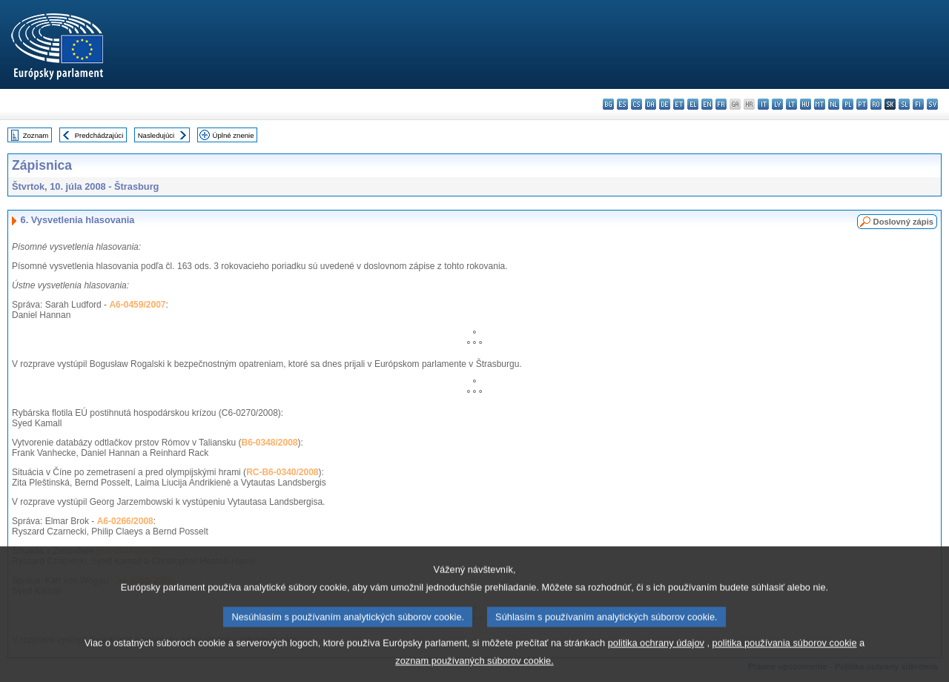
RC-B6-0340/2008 (282, 472)
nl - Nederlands (833, 104)
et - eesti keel (678, 104)
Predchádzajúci (99, 135)
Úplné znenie (233, 135)
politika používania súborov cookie (784, 655)
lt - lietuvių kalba (791, 104)
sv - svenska (932, 104)
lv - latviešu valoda (777, 104)
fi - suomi (918, 104)
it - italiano (763, 104)
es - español (622, 104)
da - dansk (650, 104)
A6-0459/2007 (137, 304)
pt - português (861, 104)
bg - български (608, 104)
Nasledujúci (156, 135)
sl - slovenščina (904, 104)
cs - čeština (636, 104)
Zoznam (36, 135)
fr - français (721, 104)
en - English (706, 104)
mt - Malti (819, 104)
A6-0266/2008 (125, 521)
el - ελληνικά (692, 104)
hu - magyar (805, 104)
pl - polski (847, 104)
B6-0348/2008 (269, 442)
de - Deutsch (664, 104)
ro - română (876, 104)
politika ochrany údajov (656, 655)
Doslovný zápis (903, 221)
